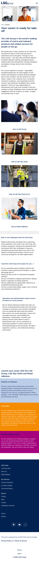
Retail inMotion (5, 474)
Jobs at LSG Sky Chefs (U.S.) (19, 194)
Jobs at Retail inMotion (19, 226)
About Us (4, 471)
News (3, 499)
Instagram (25, 525)
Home (2, 24)
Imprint (3, 513)
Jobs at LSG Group (19, 129)
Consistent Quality (6, 485)
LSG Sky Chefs (5, 468)
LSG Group (7, 3)
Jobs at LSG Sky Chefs (19, 162)
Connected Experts (7, 488)
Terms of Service (21, 541)
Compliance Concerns (8, 505)
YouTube (19, 525)
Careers (3, 496)
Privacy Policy (6, 541)
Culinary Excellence (7, 482)
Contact (3, 502)
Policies (3, 516)
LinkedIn (14, 525)
